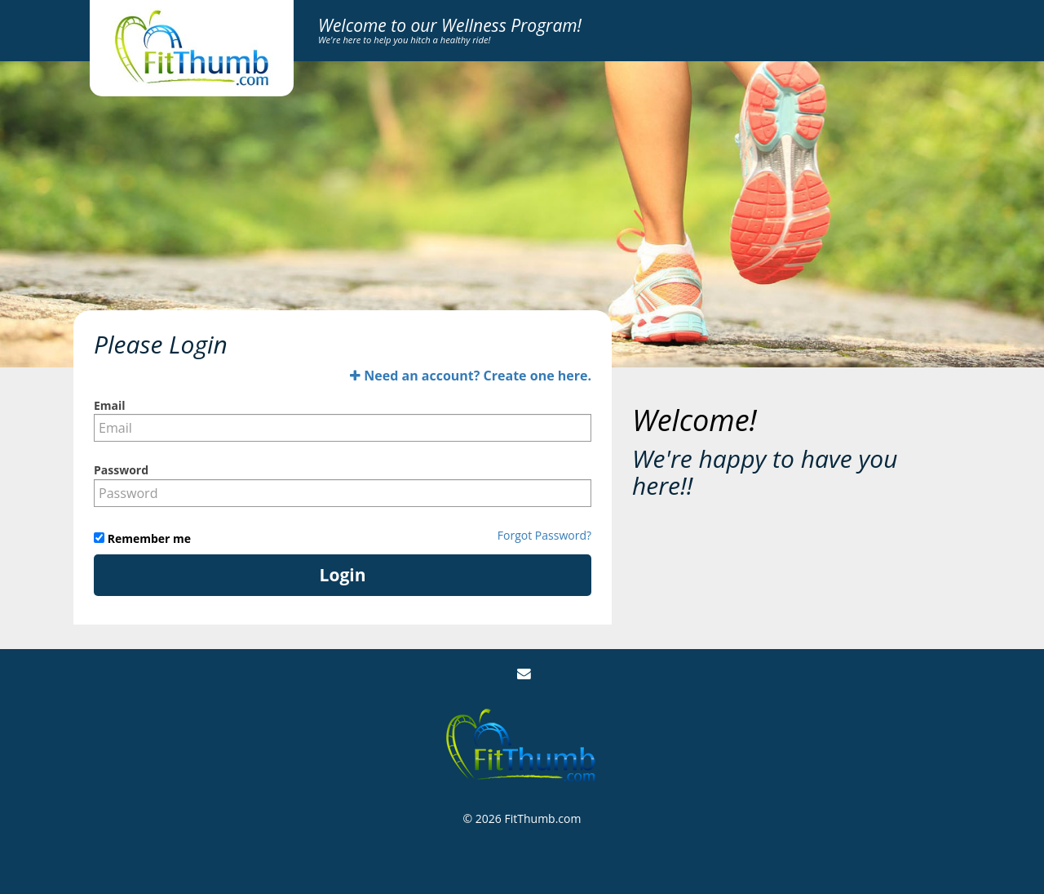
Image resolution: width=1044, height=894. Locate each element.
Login (343, 574)
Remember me (147, 538)
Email (110, 405)
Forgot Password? (544, 535)
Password (121, 470)
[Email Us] (524, 674)
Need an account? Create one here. (470, 376)
